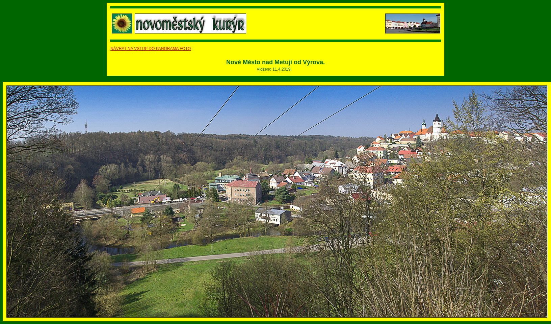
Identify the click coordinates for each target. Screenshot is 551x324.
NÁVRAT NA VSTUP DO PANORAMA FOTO (150, 48)
